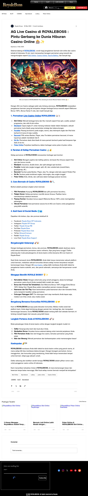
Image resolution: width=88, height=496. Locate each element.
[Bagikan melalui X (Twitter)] (16, 386)
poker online (41, 374)
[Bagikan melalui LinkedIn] (20, 386)
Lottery (37, 13)
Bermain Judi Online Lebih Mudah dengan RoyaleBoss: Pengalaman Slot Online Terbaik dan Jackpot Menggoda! (43, 423)
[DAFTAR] (81, 7)
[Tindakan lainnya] (76, 26)
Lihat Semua (82, 401)
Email (5, 469)
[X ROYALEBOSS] (67, 470)
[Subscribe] (42, 478)
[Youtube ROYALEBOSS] (71, 470)
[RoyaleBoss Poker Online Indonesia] (73, 412)
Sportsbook (28, 13)
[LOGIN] (70, 7)
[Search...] (59, 8)
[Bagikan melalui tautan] (25, 386)
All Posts (4, 13)
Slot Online (15, 374)
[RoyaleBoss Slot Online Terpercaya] (44, 412)
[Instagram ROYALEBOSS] (63, 470)
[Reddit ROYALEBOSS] (79, 470)
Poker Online (46, 13)
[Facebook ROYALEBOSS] (58, 470)
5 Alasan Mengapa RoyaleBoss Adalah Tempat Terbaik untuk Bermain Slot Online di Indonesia (14, 423)
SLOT (11, 13)
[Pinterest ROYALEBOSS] (75, 470)
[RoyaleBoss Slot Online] (15, 412)
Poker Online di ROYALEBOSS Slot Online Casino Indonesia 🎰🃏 (72, 423)
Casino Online (52, 374)
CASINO (19, 13)
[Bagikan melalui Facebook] (11, 386)
